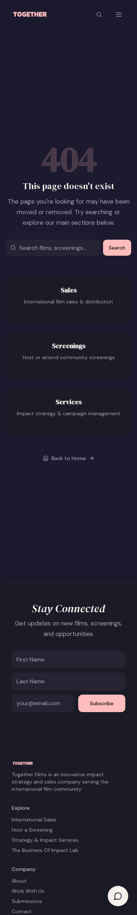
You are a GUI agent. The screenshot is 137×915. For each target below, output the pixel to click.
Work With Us (28, 891)
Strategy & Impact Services (45, 840)
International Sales (34, 819)
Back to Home (69, 458)
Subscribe (102, 703)
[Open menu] (118, 14)
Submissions (27, 901)
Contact (22, 911)
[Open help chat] (118, 896)
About (19, 880)
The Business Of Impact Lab (45, 850)
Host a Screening (32, 829)
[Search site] (99, 14)
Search (117, 247)
